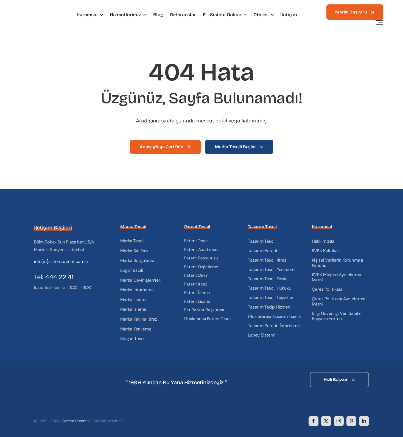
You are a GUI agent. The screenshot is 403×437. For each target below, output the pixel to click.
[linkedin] (364, 421)
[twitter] (326, 421)
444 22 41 (59, 277)
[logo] (42, 8)
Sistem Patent (74, 421)
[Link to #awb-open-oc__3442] (379, 22)
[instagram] (339, 421)
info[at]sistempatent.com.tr (61, 261)
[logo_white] (61, 374)
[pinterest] (351, 421)
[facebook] (313, 421)
